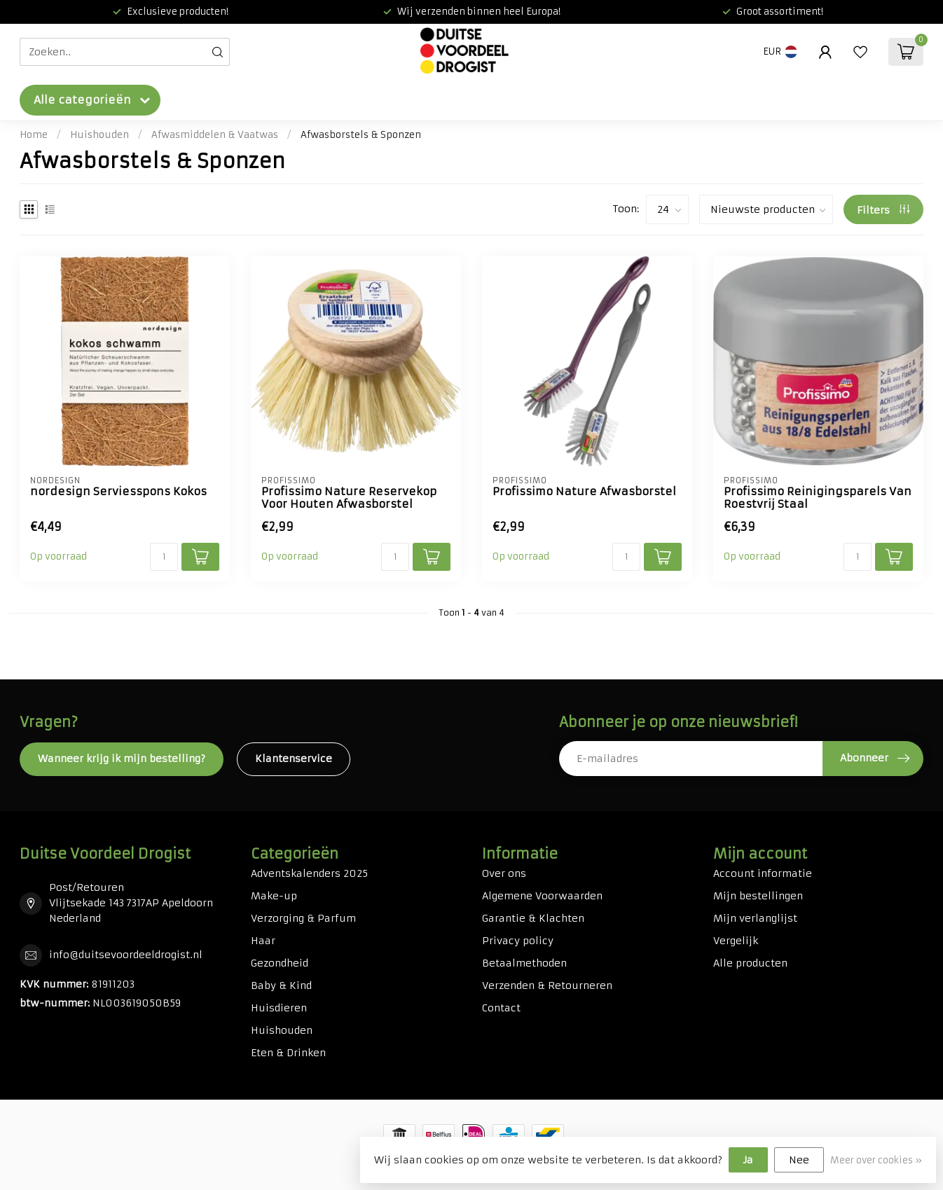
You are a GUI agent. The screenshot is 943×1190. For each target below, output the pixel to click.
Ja (748, 1160)
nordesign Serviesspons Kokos (118, 491)
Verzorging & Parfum (303, 918)
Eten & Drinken (288, 1052)
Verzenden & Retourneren (547, 985)
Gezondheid (279, 963)
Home (34, 135)
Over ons (504, 873)
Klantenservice (293, 758)
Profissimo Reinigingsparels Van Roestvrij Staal (817, 498)
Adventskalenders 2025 (309, 873)
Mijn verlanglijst (755, 918)
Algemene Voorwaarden (542, 896)
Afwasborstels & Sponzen (361, 135)
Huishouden (99, 135)
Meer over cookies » (876, 1160)
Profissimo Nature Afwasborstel (584, 491)
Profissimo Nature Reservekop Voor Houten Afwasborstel (348, 498)
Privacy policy (517, 940)
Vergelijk (735, 940)
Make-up (274, 896)
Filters (883, 210)
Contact (501, 1008)
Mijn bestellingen (758, 896)
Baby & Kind (281, 985)
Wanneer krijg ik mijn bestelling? (121, 758)
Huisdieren (279, 1008)
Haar (263, 940)
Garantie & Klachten (533, 918)
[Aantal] (164, 557)
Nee (799, 1160)
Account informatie (762, 873)
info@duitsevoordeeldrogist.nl (125, 954)
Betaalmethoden (524, 963)
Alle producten (750, 963)
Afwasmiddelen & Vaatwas (214, 135)
